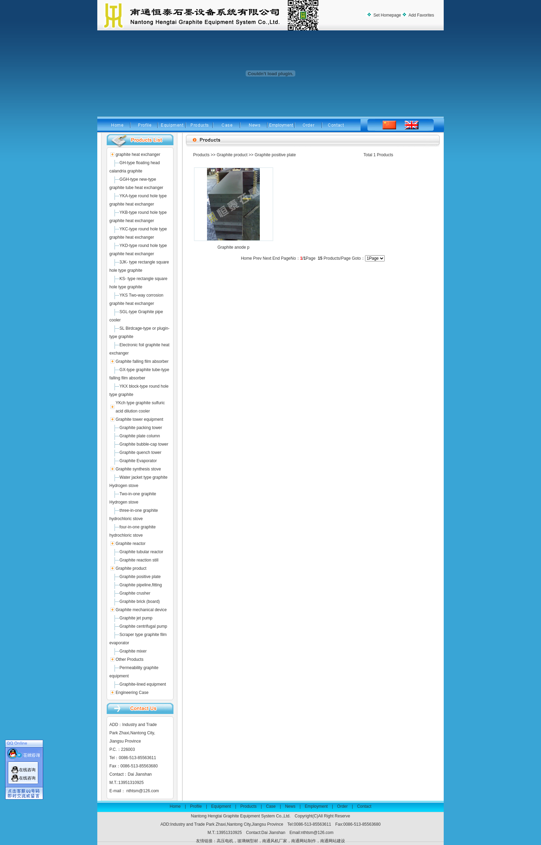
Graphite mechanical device (141, 609)
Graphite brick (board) (139, 601)
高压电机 (225, 840)
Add (420, 15)
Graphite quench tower (140, 452)
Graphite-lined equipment (142, 684)
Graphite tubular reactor (141, 551)
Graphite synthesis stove (138, 469)
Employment (316, 806)
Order (342, 806)
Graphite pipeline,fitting (140, 585)
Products (201, 154)
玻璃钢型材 (247, 840)
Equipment (221, 806)
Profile (196, 806)
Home (175, 806)
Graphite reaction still (138, 560)
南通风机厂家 (274, 840)
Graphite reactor (131, 543)
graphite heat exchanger (138, 154)
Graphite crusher (134, 593)
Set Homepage (386, 15)
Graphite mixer (133, 651)
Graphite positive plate (139, 576)
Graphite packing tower (140, 427)
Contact (364, 806)
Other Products (130, 659)
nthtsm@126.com (142, 790)
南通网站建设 (332, 840)
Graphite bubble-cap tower (143, 444)
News (290, 806)
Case (271, 806)
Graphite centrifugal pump (143, 626)
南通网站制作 (303, 840)
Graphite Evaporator (138, 460)
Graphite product (131, 568)
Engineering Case (132, 692)
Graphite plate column (139, 436)
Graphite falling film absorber (142, 361)
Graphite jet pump (135, 618)
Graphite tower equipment (139, 419)
